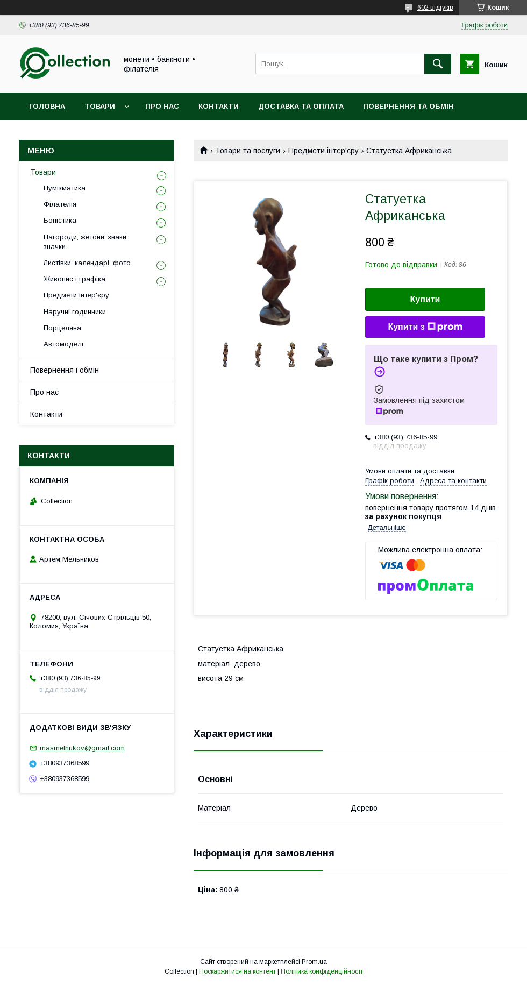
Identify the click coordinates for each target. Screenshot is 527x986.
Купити (425, 299)
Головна (47, 106)
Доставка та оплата (301, 106)
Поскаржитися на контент (237, 971)
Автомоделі (63, 344)
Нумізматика (65, 188)
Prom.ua (314, 962)
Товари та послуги (247, 150)
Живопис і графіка (74, 279)
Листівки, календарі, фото (87, 263)
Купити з (425, 327)
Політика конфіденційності (321, 971)
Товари (99, 106)
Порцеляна (62, 328)
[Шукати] (437, 64)
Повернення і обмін (64, 370)
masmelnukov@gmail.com (82, 748)
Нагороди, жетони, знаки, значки (86, 242)
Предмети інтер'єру (323, 150)
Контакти (218, 106)
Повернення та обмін (408, 106)
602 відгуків (435, 7)
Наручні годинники (75, 312)
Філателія (60, 204)
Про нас (162, 106)
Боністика (60, 220)
